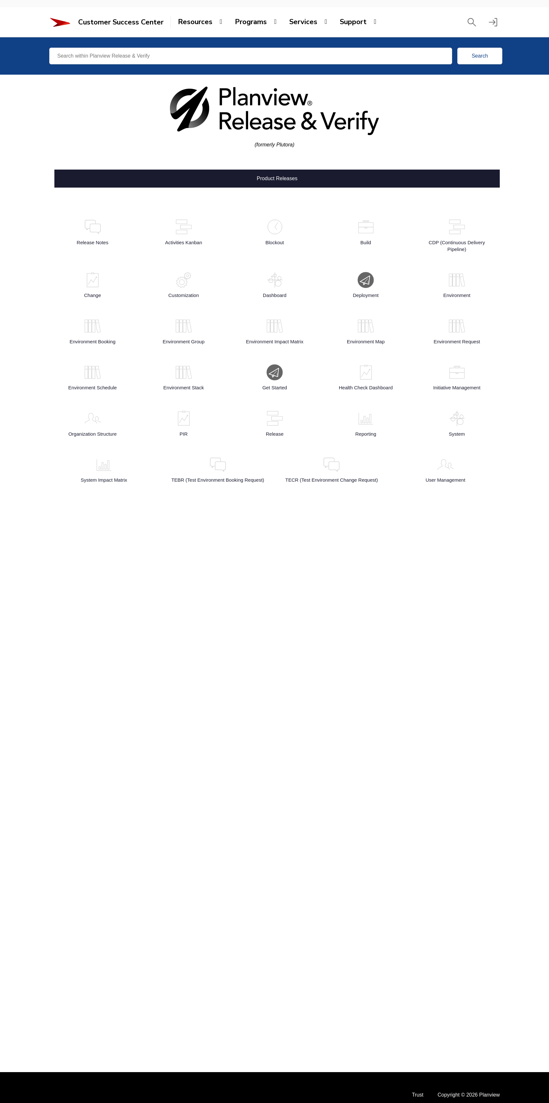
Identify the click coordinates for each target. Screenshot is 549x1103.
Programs (251, 22)
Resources (195, 22)
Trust (417, 1095)
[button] (472, 22)
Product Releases (277, 178)
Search (480, 56)
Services (303, 22)
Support (353, 22)
